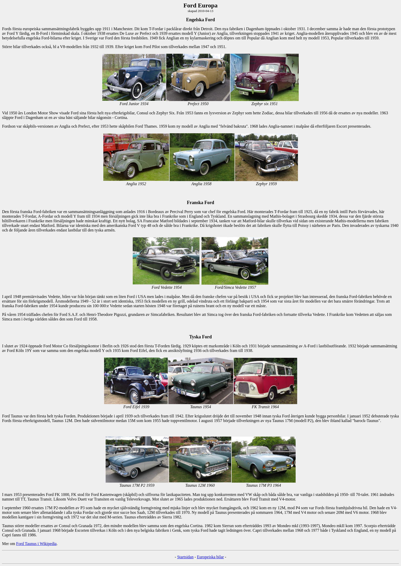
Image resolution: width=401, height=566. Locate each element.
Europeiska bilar (210, 557)
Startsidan (185, 557)
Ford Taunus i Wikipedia (36, 543)
